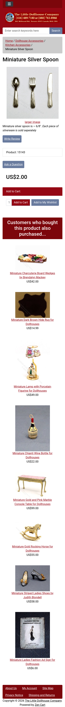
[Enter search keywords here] (26, 30)
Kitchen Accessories (18, 45)
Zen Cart (40, 704)
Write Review (12, 138)
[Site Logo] (32, 17)
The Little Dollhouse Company (43, 700)
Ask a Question (13, 164)
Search (56, 30)
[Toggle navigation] (9, 4)
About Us (11, 688)
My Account (29, 688)
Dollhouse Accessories (29, 41)
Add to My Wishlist (45, 202)
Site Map (47, 688)
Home (9, 41)
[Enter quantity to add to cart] (9, 202)
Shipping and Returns (42, 695)
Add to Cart (21, 202)
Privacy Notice (14, 695)
